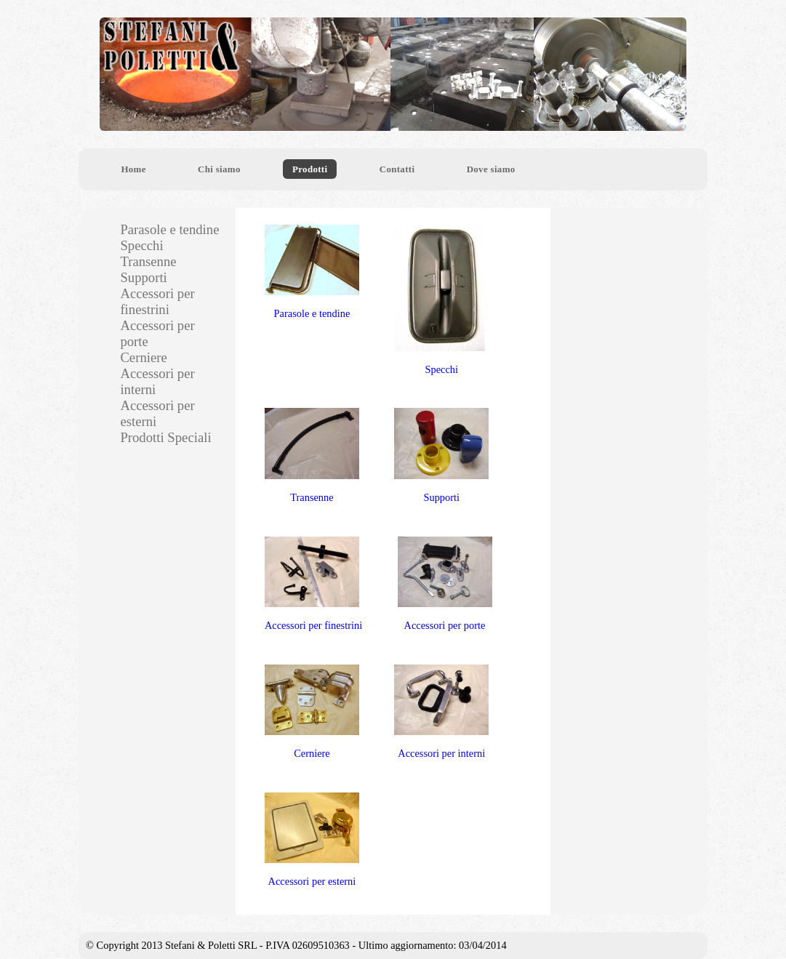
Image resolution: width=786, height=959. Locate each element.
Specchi (441, 300)
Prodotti (309, 169)
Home (133, 169)
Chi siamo (219, 169)
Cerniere (312, 712)
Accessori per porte (445, 584)
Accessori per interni (441, 712)
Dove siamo (491, 169)
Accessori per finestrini (313, 584)
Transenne (312, 455)
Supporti (441, 455)
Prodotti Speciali (165, 437)
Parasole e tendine (312, 272)
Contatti (397, 169)
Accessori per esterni (312, 840)
